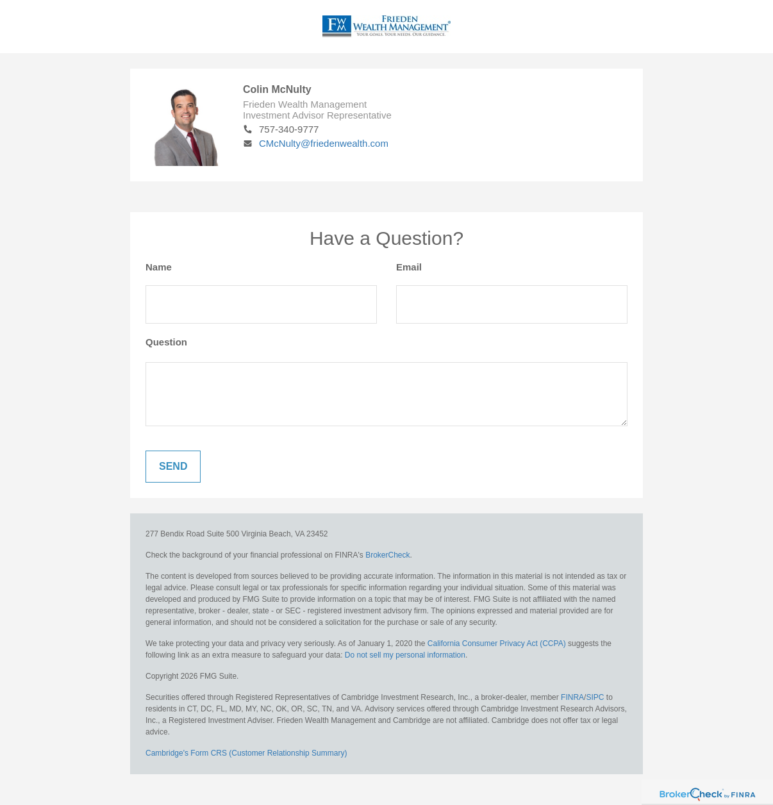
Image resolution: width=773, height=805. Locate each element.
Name (158, 266)
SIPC (595, 697)
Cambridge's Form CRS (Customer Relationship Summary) (246, 753)
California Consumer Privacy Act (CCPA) (497, 643)
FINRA (572, 697)
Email (409, 266)
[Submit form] (173, 467)
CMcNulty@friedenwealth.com (315, 143)
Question (166, 341)
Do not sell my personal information (405, 655)
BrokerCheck (387, 555)
